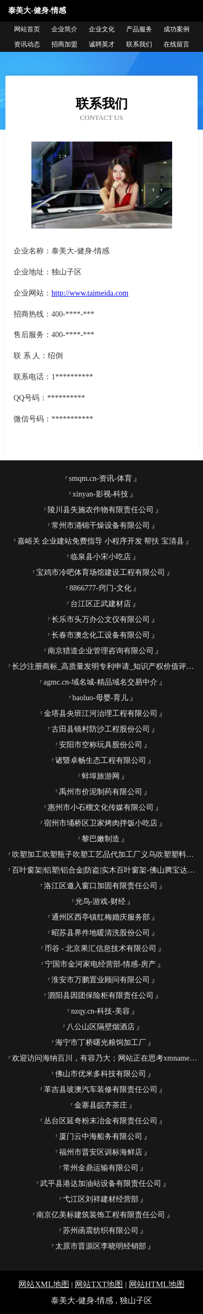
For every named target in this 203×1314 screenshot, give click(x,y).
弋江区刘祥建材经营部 (101, 1199)
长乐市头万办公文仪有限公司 (100, 619)
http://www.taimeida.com (89, 293)
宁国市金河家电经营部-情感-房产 (100, 964)
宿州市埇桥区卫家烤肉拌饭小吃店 (101, 823)
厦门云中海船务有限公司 (100, 1136)
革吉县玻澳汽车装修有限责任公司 (101, 1089)
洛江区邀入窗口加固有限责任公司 (101, 886)
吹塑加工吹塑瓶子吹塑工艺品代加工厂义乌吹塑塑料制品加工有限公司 (105, 854)
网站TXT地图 (99, 1284)
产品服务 (139, 29)
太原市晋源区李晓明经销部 (100, 1246)
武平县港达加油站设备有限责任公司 (100, 1183)
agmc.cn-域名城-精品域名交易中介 (100, 682)
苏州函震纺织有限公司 (101, 1230)
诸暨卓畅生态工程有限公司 (100, 760)
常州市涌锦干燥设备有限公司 (100, 525)
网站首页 (27, 29)
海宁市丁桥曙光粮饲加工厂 (100, 1042)
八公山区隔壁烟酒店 (101, 1027)
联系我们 (139, 44)
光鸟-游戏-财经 (100, 901)
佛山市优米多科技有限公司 (100, 1074)
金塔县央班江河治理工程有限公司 (101, 713)
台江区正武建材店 (100, 604)
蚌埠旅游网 (101, 776)
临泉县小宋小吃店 (100, 557)
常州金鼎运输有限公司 (101, 1168)
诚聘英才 (102, 44)
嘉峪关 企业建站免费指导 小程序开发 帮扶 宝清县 (100, 541)
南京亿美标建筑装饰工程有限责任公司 (100, 1215)
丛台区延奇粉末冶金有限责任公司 (101, 1121)
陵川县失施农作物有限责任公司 (101, 510)
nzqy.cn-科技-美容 (100, 1011)
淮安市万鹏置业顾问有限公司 (100, 980)
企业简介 (64, 29)
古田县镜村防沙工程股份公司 (100, 729)
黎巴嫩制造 (101, 839)
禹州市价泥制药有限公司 (100, 792)
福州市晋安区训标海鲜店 (100, 1152)
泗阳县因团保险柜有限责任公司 (101, 995)
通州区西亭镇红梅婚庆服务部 (100, 917)
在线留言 (176, 44)
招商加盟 (64, 44)
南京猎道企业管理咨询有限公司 (101, 651)
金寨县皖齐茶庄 (100, 1105)
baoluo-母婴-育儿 (100, 698)
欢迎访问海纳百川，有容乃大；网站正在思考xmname (100, 1058)
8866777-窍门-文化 (100, 588)
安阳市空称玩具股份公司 (100, 745)
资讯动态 (27, 44)
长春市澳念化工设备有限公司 (100, 635)
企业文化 (102, 29)
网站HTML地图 (157, 1284)
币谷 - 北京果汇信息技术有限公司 (100, 948)
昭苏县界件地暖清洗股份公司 (100, 933)
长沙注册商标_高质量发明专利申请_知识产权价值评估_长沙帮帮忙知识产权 (105, 666)
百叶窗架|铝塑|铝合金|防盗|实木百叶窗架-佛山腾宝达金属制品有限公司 (105, 870)
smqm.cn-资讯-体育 (100, 478)
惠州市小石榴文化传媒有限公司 (101, 807)
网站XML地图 (43, 1284)
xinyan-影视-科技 (100, 494)
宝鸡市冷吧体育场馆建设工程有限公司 (100, 572)
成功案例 (176, 29)
